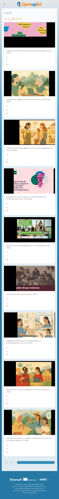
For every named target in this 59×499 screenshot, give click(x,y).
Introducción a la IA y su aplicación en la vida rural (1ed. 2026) (27, 390)
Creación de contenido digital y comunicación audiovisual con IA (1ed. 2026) (29, 149)
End (52, 462)
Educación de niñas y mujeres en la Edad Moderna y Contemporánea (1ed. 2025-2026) (26, 198)
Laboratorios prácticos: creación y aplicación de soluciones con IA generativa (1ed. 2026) (28, 439)
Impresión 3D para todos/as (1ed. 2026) (21, 294)
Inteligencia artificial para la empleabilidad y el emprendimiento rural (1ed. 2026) (23, 342)
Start (6, 462)
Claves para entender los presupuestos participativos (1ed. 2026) (28, 52)
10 (43, 462)
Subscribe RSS (17, 19)
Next (47, 462)
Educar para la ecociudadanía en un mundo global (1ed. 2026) (28, 246)
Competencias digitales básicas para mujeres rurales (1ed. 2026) (28, 100)
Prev (11, 462)
